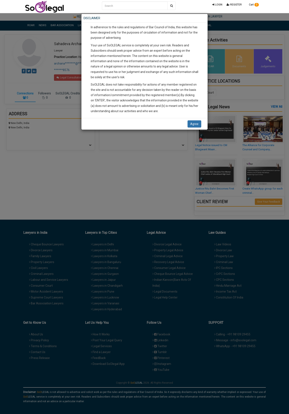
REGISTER (234, 4)
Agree (194, 124)
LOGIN (217, 4)
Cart (252, 4)
